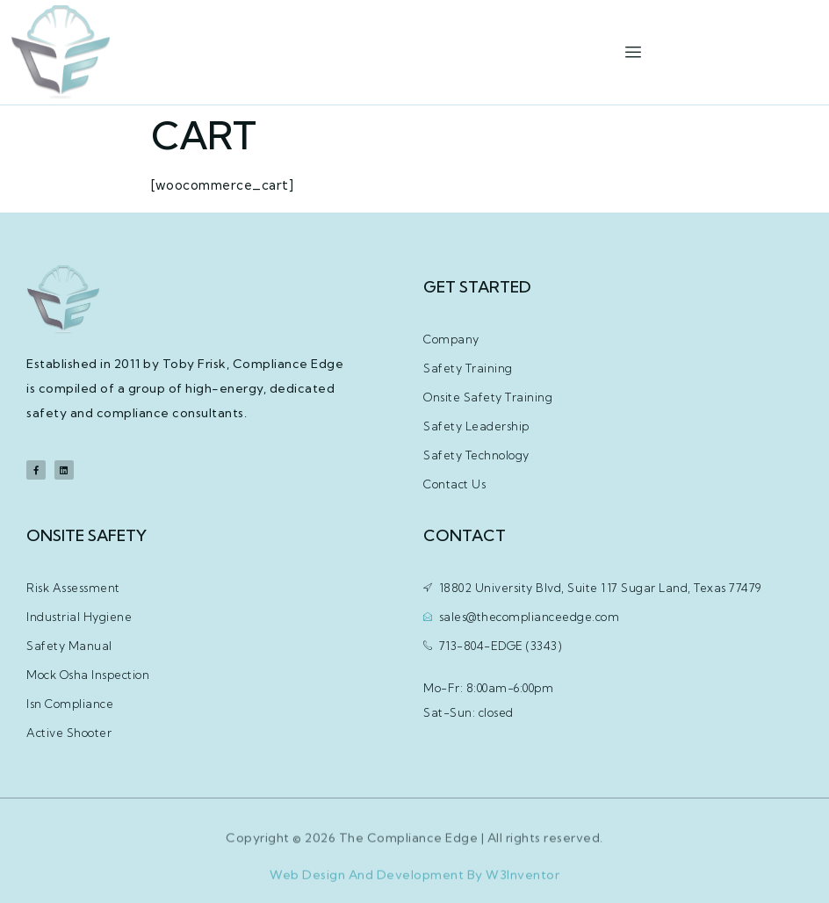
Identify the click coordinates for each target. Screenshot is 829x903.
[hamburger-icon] (632, 52)
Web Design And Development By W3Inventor (414, 880)
